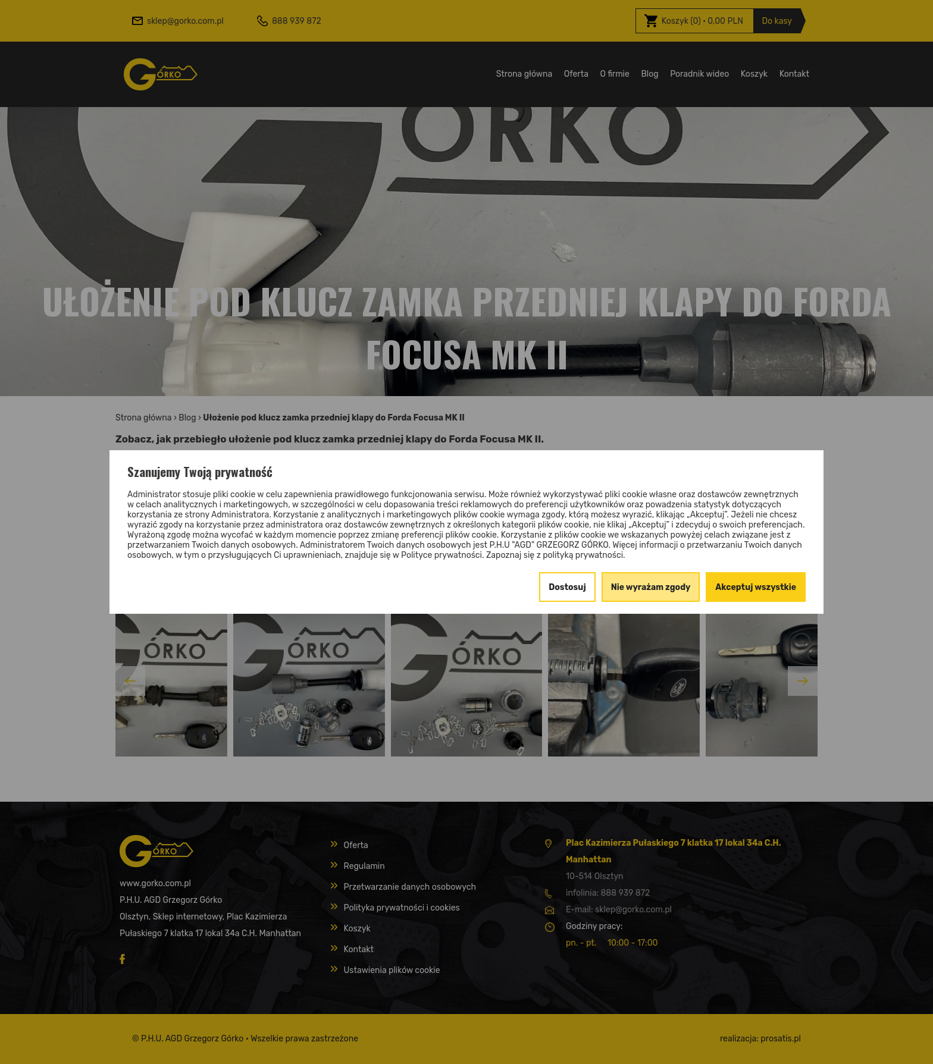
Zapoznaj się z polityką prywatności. (555, 555)
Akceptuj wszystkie (755, 587)
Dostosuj (567, 587)
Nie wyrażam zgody (651, 587)
